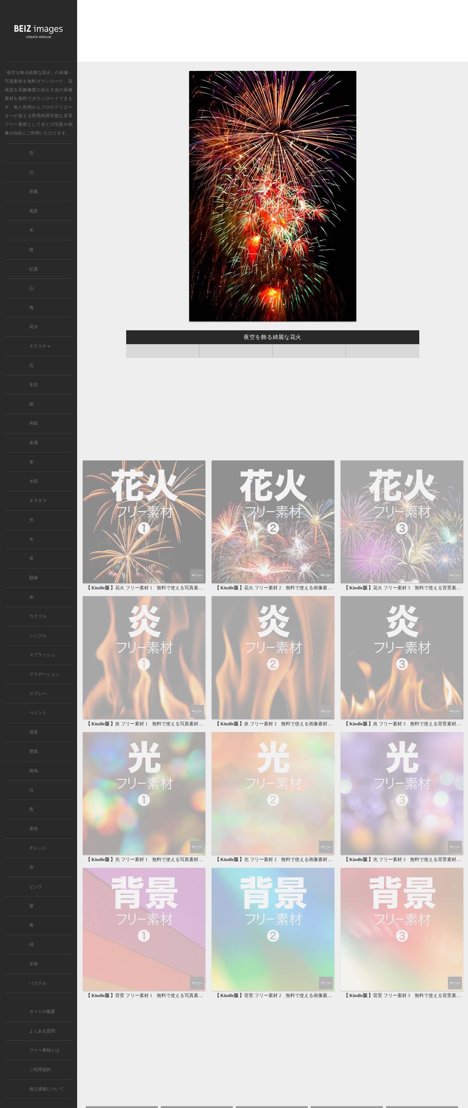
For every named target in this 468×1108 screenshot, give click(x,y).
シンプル (38, 635)
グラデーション (44, 674)
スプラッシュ (42, 655)
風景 (33, 211)
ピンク (35, 886)
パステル (38, 983)
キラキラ (38, 500)
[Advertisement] (273, 31)
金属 (33, 442)
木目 (33, 384)
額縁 (33, 577)
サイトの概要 (42, 1011)
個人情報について (46, 1089)
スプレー (38, 693)
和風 (33, 191)
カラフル (38, 616)
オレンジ (38, 848)
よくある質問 (42, 1031)
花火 (33, 326)
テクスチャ (40, 346)
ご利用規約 (40, 1069)
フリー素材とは (44, 1050)
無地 (33, 770)
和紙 (33, 423)
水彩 (33, 481)
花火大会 (50, 89)
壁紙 (33, 751)
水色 (33, 964)
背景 (33, 732)
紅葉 (33, 269)
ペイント (38, 713)
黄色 (33, 828)
